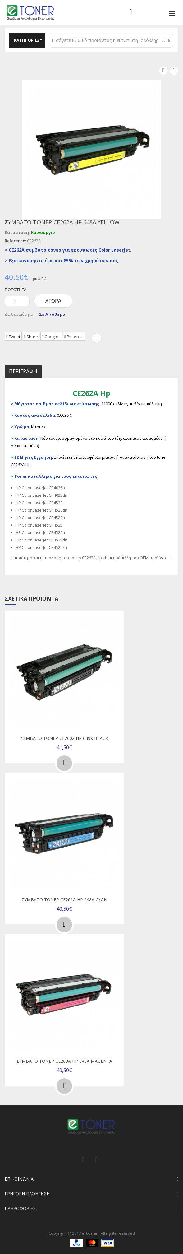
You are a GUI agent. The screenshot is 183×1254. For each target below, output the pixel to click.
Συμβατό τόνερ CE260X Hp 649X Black (64, 739)
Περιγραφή (29, 372)
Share (39, 337)
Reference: (15, 241)
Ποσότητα (15, 289)
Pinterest (91, 337)
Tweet (16, 337)
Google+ (64, 337)
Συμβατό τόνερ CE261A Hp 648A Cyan (64, 899)
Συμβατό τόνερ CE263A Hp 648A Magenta (64, 1059)
